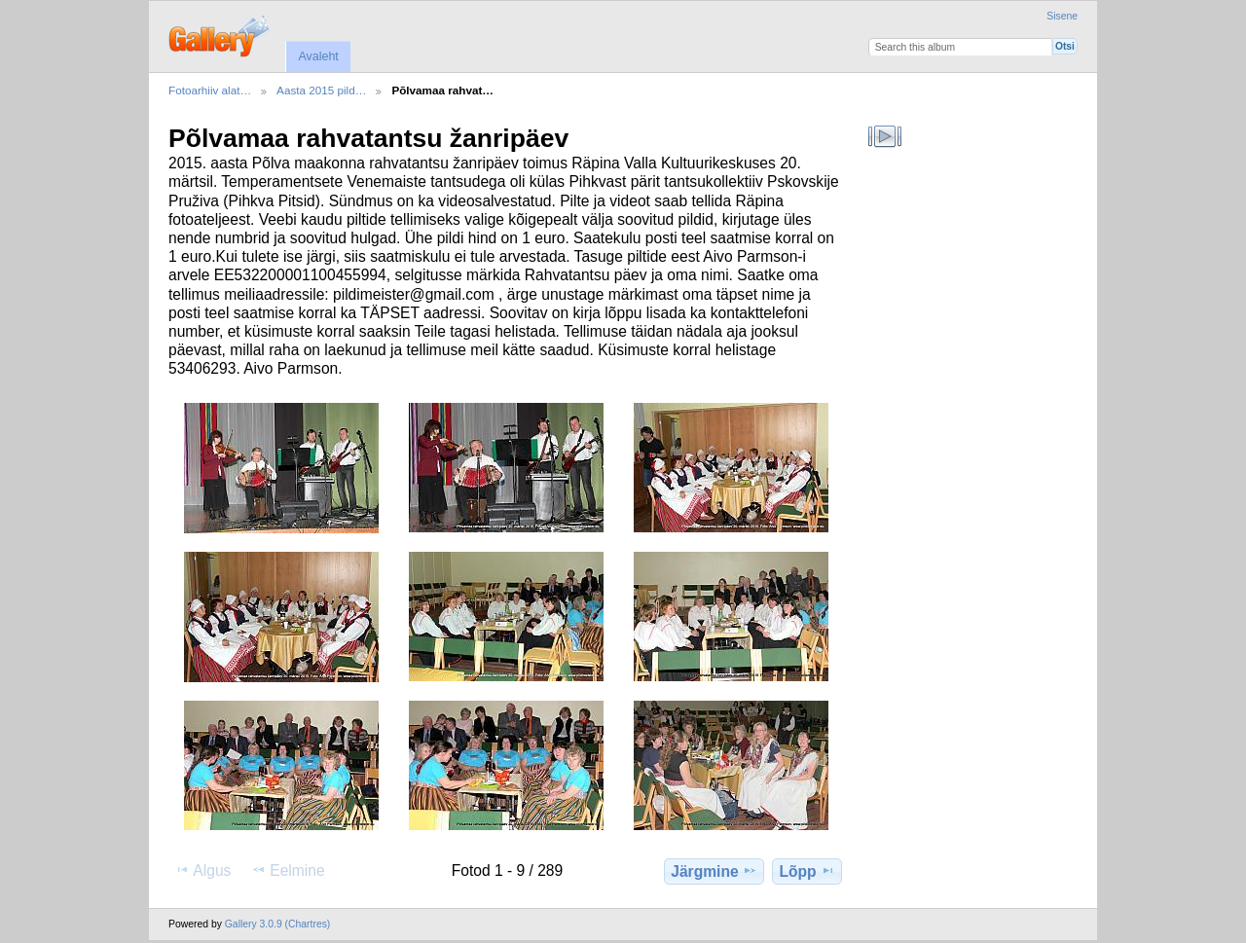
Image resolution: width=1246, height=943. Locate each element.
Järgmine (713, 871)
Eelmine (287, 870)
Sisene (1062, 16)
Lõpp (807, 871)
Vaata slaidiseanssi (885, 136)
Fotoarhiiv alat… (209, 90)
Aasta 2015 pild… (321, 90)
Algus (202, 870)
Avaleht (318, 56)
